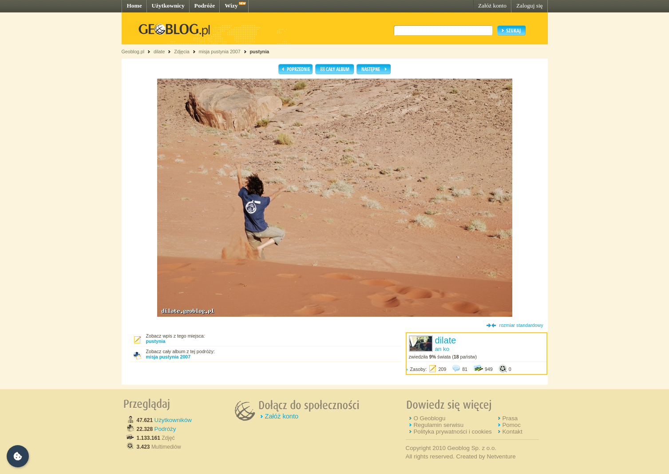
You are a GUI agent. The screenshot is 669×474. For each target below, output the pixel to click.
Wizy (231, 5)
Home (134, 5)
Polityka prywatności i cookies (452, 431)
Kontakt (512, 431)
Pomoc (511, 425)
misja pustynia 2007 (219, 51)
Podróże (204, 5)
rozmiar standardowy (521, 325)
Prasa (510, 418)
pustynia (259, 51)
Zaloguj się (529, 5)
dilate (159, 51)
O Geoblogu (429, 418)
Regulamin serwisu (438, 425)
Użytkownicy (168, 5)
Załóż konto (492, 5)
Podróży (165, 429)
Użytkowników (173, 420)
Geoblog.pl (133, 51)
